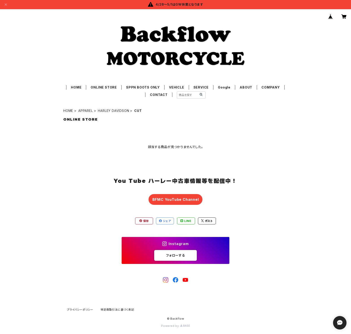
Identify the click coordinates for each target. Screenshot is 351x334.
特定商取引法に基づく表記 (117, 309)
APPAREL (85, 111)
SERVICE (201, 87)
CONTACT (159, 95)
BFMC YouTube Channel (175, 199)
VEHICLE (176, 87)
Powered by (175, 325)
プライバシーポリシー (80, 309)
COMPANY (270, 87)
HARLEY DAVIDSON (113, 111)
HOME (76, 87)
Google (224, 87)
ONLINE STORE (104, 87)
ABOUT (246, 87)
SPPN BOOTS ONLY (143, 87)
